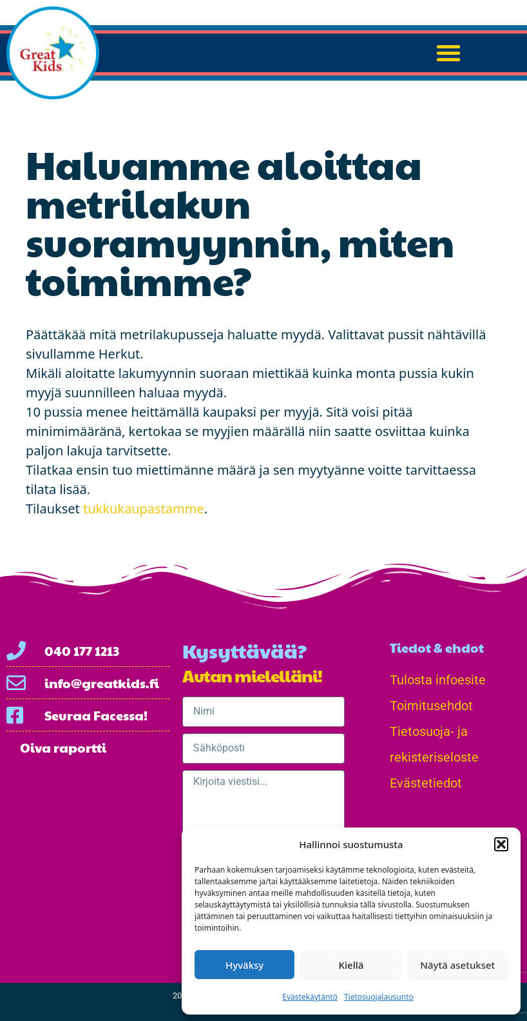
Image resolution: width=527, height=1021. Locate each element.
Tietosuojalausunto (379, 996)
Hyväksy (244, 964)
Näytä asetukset (457, 964)
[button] (501, 844)
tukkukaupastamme (142, 508)
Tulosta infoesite (438, 680)
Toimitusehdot (431, 705)
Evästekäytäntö (310, 996)
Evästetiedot (426, 783)
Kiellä (351, 964)
